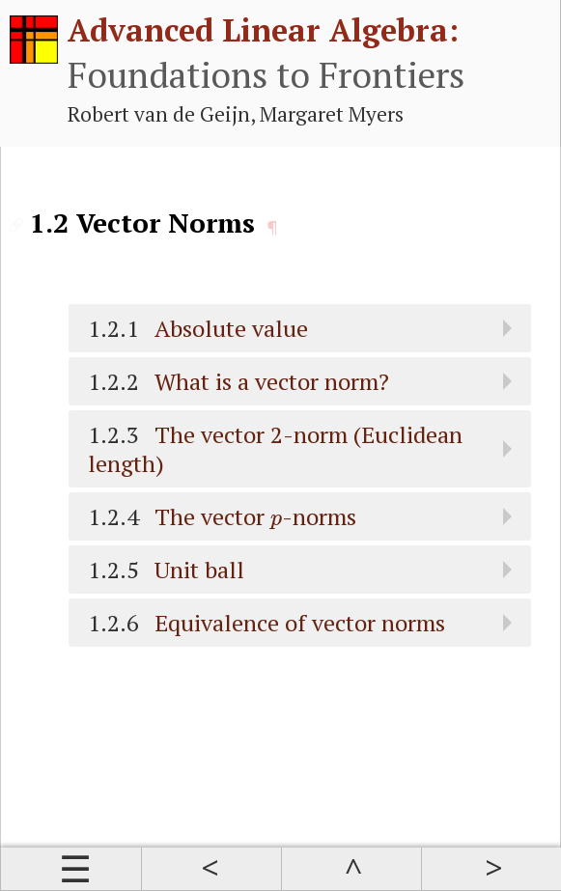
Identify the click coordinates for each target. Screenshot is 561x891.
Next (491, 869)
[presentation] (276, 522)
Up (351, 869)
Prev (211, 869)
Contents (71, 869)
